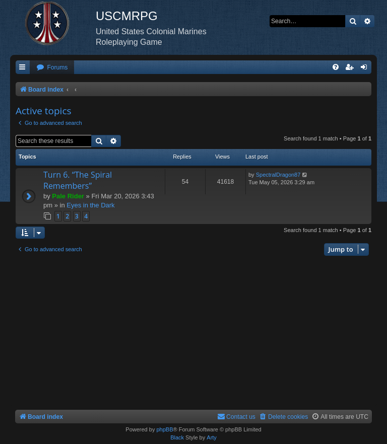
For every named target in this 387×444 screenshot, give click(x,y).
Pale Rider (68, 196)
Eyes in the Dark (90, 205)
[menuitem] (52, 68)
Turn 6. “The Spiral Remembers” (77, 180)
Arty (212, 437)
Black (177, 437)
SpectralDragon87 (278, 175)
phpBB (164, 429)
